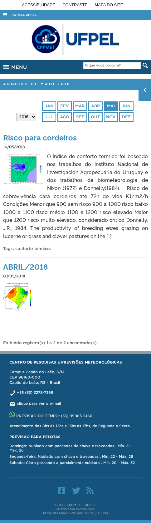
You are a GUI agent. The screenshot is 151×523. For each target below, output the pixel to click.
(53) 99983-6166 (76, 416)
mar (80, 106)
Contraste (75, 4)
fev (64, 106)
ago (64, 117)
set (80, 117)
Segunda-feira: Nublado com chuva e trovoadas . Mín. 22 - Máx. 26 (71, 456)
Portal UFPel (24, 15)
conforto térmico (32, 248)
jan (49, 106)
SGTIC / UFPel (96, 513)
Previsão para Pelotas (35, 437)
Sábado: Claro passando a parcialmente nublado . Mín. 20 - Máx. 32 (72, 463)
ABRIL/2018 (25, 266)
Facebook (61, 490)
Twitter (76, 490)
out (95, 117)
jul (49, 117)
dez (126, 117)
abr (95, 106)
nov (110, 117)
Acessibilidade (39, 4)
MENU (14, 66)
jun (126, 106)
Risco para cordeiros (40, 137)
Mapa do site (109, 4)
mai (111, 106)
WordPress (85, 509)
